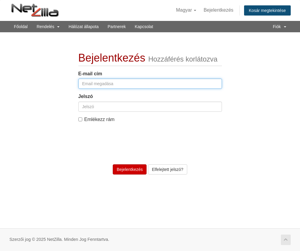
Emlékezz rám (96, 119)
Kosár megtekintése (267, 10)
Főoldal (21, 26)
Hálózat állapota (83, 26)
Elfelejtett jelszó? (167, 169)
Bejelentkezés (219, 10)
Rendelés (48, 26)
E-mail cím (90, 73)
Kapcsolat (144, 26)
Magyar (186, 10)
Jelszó (85, 96)
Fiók (279, 26)
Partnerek (117, 26)
